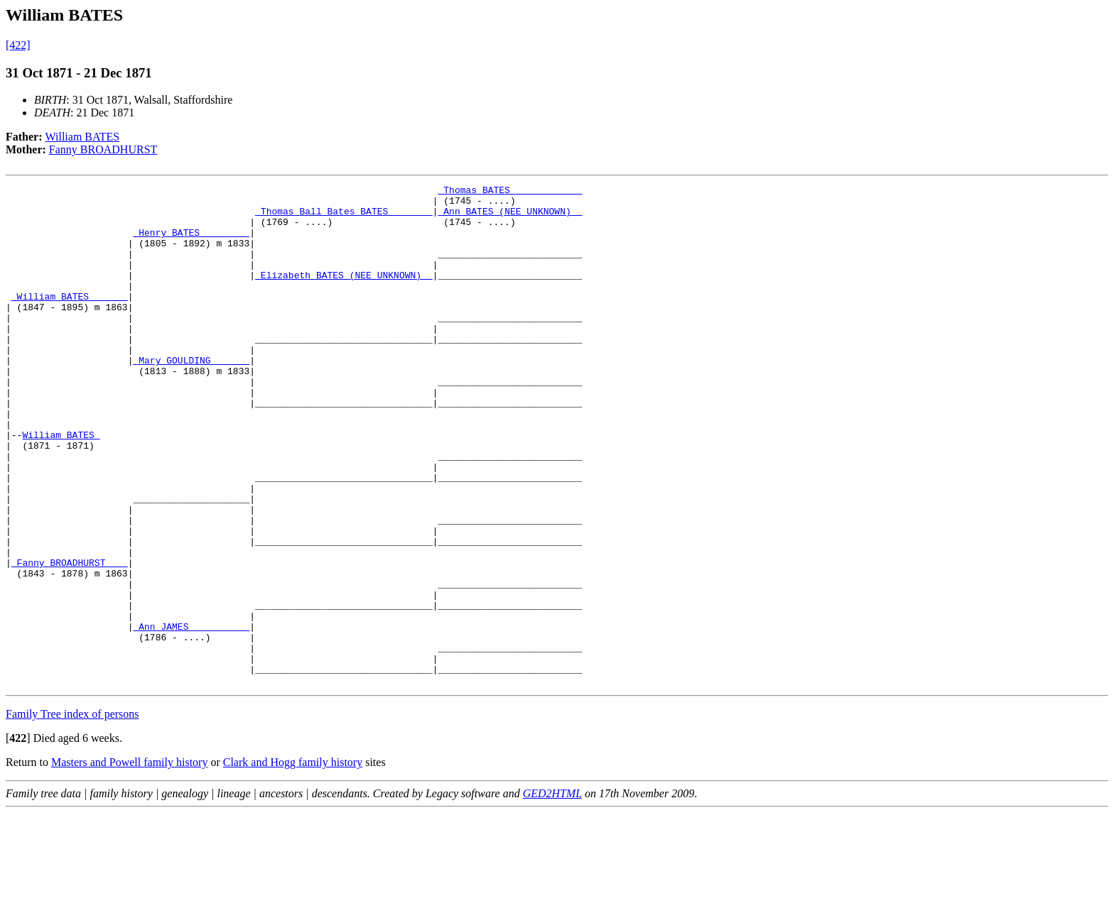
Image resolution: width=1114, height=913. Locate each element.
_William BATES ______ (69, 319)
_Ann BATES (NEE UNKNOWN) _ (510, 217)
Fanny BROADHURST (103, 149)
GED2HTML (552, 893)
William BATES (82, 137)
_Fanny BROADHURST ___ (69, 639)
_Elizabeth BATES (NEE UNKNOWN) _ (344, 294)
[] (18, 838)
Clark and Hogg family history (292, 862)
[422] (18, 45)
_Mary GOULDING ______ (191, 396)
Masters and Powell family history (129, 862)
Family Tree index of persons (72, 814)
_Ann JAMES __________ (191, 715)
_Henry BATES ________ (191, 242)
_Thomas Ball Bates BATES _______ (344, 217)
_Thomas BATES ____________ (510, 191)
